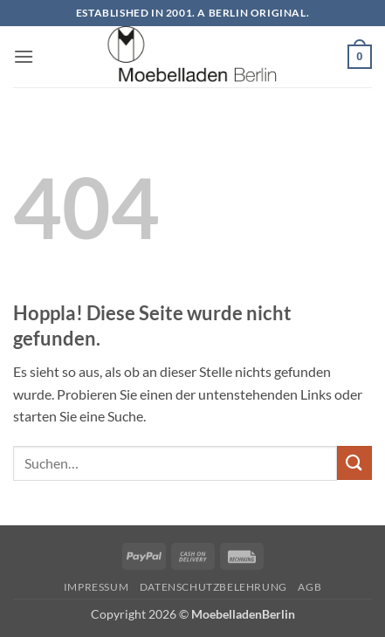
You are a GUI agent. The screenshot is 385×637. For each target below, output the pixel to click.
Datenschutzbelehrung (213, 586)
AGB (309, 586)
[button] (23, 56)
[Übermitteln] (354, 463)
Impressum (96, 586)
